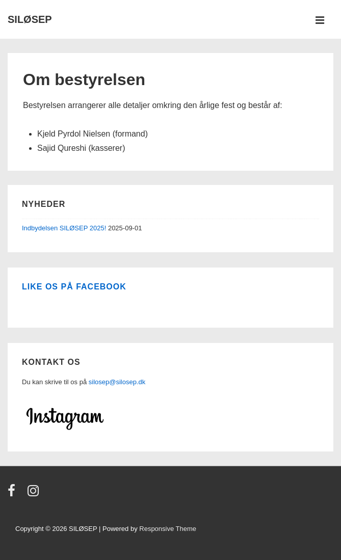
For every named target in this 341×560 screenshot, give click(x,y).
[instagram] (34, 494)
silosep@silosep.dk (117, 382)
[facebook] (14, 494)
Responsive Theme (167, 528)
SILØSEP (30, 19)
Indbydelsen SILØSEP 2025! (64, 228)
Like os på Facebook (74, 286)
